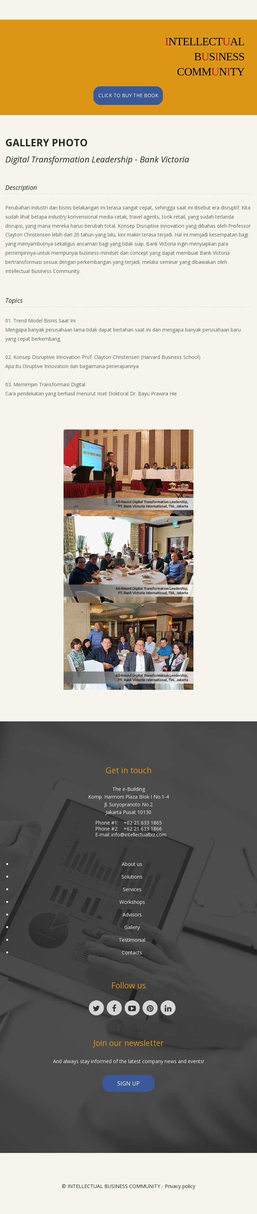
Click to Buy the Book (128, 95)
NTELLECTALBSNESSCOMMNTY (204, 56)
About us (132, 864)
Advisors (132, 914)
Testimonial (132, 939)
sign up (128, 1083)
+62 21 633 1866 (143, 828)
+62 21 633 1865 (143, 822)
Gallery (132, 927)
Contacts (132, 952)
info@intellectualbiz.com (138, 834)
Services (132, 889)
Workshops (132, 902)
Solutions (132, 876)
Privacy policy (180, 1186)
